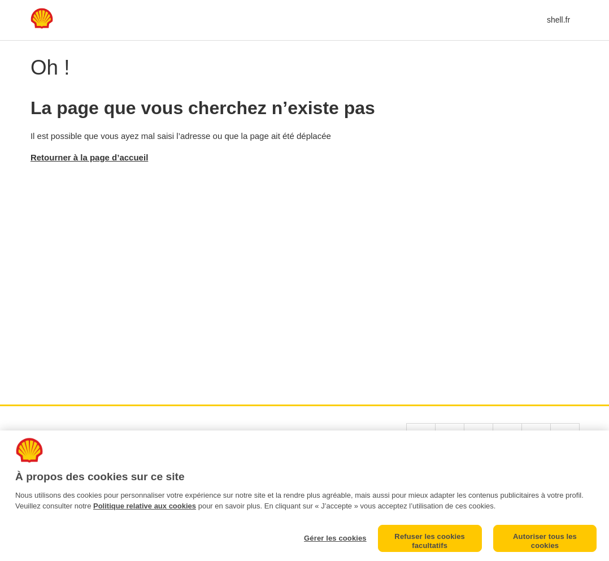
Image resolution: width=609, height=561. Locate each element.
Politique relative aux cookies (144, 506)
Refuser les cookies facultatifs (429, 541)
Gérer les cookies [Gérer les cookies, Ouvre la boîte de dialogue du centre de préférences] (335, 538)
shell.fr (558, 19)
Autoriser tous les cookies (545, 541)
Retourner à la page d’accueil (89, 157)
